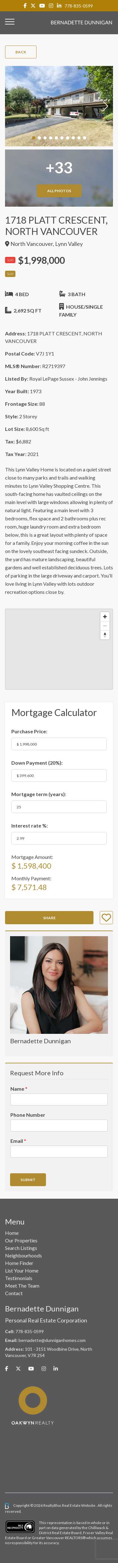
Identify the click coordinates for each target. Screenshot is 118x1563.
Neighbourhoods (23, 1255)
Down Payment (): (37, 763)
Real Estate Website (79, 1505)
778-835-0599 (79, 5)
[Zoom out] (105, 625)
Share (49, 917)
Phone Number (27, 1115)
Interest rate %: (29, 825)
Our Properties (21, 1240)
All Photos (59, 190)
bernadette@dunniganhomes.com (52, 1340)
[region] (59, 649)
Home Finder (19, 1263)
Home (12, 1233)
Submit (28, 1179)
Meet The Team (22, 1286)
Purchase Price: (29, 731)
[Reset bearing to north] (105, 634)
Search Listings (21, 1248)
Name (18, 1089)
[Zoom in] (105, 616)
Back (20, 52)
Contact (14, 1293)
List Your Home (21, 1270)
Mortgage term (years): (38, 794)
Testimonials (18, 1278)
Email (18, 1141)
